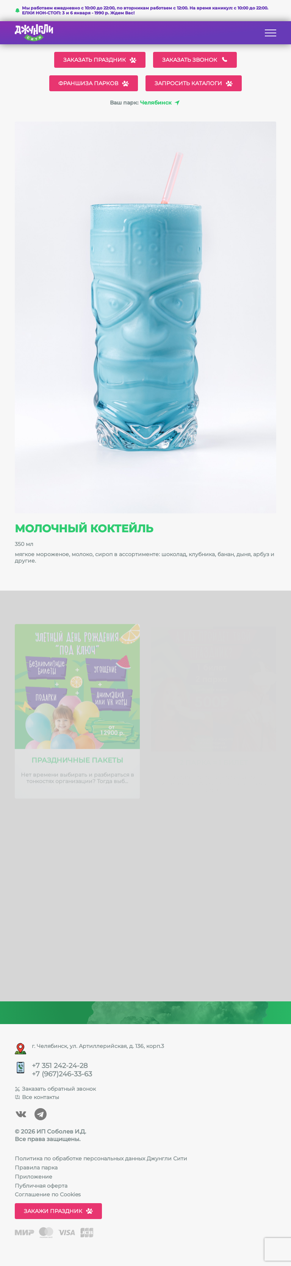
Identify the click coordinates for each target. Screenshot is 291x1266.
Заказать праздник (99, 59)
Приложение (33, 1176)
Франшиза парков (93, 83)
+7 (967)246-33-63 (62, 1074)
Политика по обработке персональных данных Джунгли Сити (101, 1158)
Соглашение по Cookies (48, 1194)
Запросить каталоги (194, 83)
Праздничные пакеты (77, 762)
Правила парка (36, 1167)
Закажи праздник (58, 1211)
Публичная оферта (41, 1185)
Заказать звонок (195, 59)
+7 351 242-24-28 (60, 1066)
